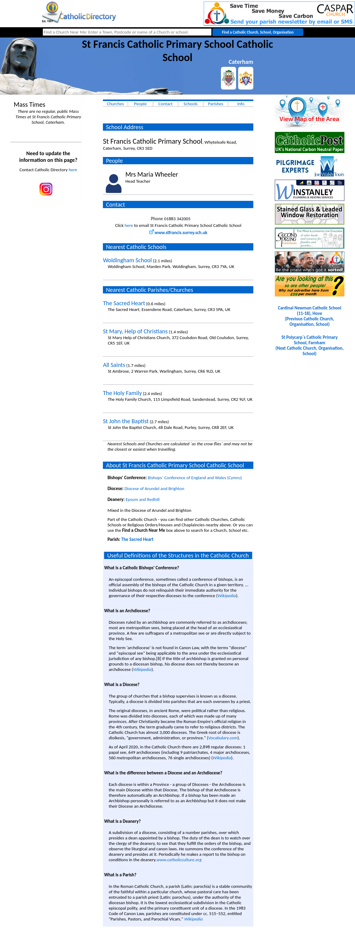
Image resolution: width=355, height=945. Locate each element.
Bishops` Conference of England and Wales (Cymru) (195, 477)
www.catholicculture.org (179, 859)
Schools (190, 103)
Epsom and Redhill (142, 499)
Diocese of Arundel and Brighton (154, 488)
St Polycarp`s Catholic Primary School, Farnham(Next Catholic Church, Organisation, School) (309, 345)
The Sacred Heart (124, 303)
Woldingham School (127, 260)
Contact (165, 103)
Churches (115, 103)
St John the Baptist (126, 421)
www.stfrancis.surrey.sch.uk (178, 232)
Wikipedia (227, 595)
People (140, 103)
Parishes (215, 103)
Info (241, 103)
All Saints (114, 364)
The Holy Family (122, 393)
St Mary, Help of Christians (135, 331)
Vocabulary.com (223, 738)
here (73, 169)
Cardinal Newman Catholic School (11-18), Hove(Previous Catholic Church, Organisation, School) (309, 316)
